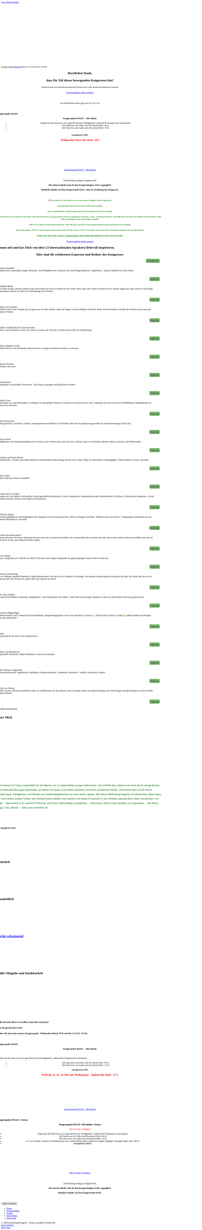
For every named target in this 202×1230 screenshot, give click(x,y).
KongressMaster (63, 1223)
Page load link (7, 1225)
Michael (17, 67)
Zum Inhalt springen (10, 2)
